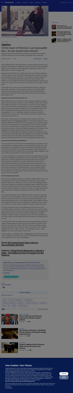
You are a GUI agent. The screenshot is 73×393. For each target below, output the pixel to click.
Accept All (64, 373)
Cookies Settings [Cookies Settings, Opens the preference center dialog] (64, 377)
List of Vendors (8, 387)
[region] (36, 375)
